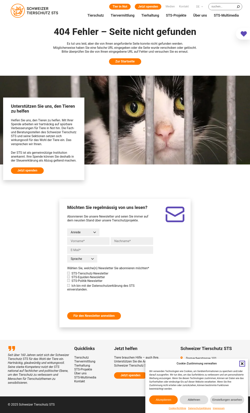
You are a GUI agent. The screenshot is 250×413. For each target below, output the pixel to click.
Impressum (219, 408)
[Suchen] (238, 6)
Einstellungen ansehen (227, 399)
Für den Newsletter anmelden (94, 316)
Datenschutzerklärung (199, 408)
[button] (242, 364)
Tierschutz (81, 357)
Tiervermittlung (84, 361)
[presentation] (97, 300)
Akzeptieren (163, 399)
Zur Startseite (125, 61)
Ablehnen (194, 399)
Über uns (80, 373)
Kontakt (79, 381)
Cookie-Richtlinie (177, 408)
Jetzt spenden (148, 6)
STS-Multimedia (85, 377)
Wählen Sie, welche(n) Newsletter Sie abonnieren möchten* (108, 268)
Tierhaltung (82, 365)
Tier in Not (119, 6)
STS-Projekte (83, 369)
